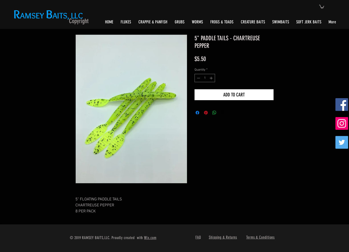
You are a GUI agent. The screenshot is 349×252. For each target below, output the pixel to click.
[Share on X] (222, 112)
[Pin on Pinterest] (206, 112)
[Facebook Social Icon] (341, 104)
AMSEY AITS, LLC (49, 15)
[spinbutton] (205, 78)
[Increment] (211, 78)
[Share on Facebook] (197, 112)
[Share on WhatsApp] (214, 112)
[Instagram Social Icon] (341, 123)
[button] (321, 6)
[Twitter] (341, 142)
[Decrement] (198, 78)
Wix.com (150, 237)
